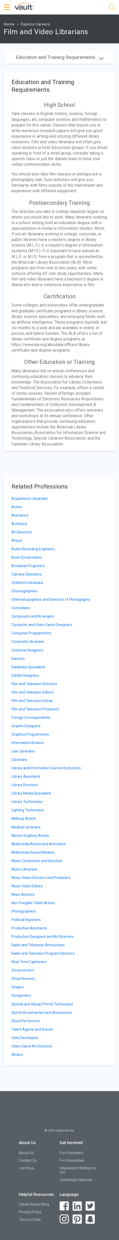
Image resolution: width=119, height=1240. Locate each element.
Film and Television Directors (34, 684)
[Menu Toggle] (7, 7)
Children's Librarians (27, 583)
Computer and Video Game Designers (41, 625)
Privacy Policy (30, 1212)
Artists (16, 541)
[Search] (112, 8)
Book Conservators (26, 557)
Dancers (18, 659)
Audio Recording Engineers (33, 549)
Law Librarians (23, 751)
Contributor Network (76, 1180)
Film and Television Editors (32, 692)
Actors (16, 507)
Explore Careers (35, 24)
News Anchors (23, 894)
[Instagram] (64, 1219)
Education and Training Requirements (59, 57)
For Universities (72, 1160)
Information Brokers (27, 743)
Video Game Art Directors (31, 1046)
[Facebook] (64, 1206)
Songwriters (21, 995)
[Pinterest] (77, 1219)
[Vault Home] (24, 5)
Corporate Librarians (27, 642)
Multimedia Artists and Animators (38, 844)
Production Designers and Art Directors (42, 937)
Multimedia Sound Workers (33, 852)
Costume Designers (27, 650)
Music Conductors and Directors (36, 861)
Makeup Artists (23, 818)
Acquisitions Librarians (29, 498)
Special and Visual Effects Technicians (42, 1004)
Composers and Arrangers (32, 616)
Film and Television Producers (35, 709)
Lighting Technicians (27, 810)
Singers (17, 987)
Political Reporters (26, 920)
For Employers (71, 1153)
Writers (17, 1055)
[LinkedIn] (77, 1206)
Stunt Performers (25, 1021)
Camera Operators (26, 574)
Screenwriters (22, 970)
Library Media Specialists (31, 793)
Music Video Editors (27, 886)
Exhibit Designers (25, 675)
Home (9, 24)
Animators (20, 515)
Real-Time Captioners (29, 962)
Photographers (23, 911)
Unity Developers (24, 1038)
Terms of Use (30, 1220)
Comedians (20, 608)
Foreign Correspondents (30, 717)
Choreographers (24, 591)
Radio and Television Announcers (38, 945)
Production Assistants (29, 928)
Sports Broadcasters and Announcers (41, 1013)
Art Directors (21, 532)
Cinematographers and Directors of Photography (50, 599)
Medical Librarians (26, 827)
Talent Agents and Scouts (32, 1029)
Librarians (19, 760)
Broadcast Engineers (28, 566)
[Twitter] (90, 1206)
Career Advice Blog (34, 1204)
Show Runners (23, 979)
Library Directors (24, 785)
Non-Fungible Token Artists (33, 903)
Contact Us (28, 1160)
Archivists (19, 524)
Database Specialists (28, 667)
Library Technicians (26, 802)
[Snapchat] (90, 1219)
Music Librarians (24, 869)
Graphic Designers (26, 726)
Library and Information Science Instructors (46, 768)
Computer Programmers (31, 633)
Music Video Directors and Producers (40, 878)
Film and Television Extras (32, 701)
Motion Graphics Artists (30, 836)
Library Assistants (25, 776)
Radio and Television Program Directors (43, 953)
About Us (26, 1153)
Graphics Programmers (30, 734)
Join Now (26, 1168)
